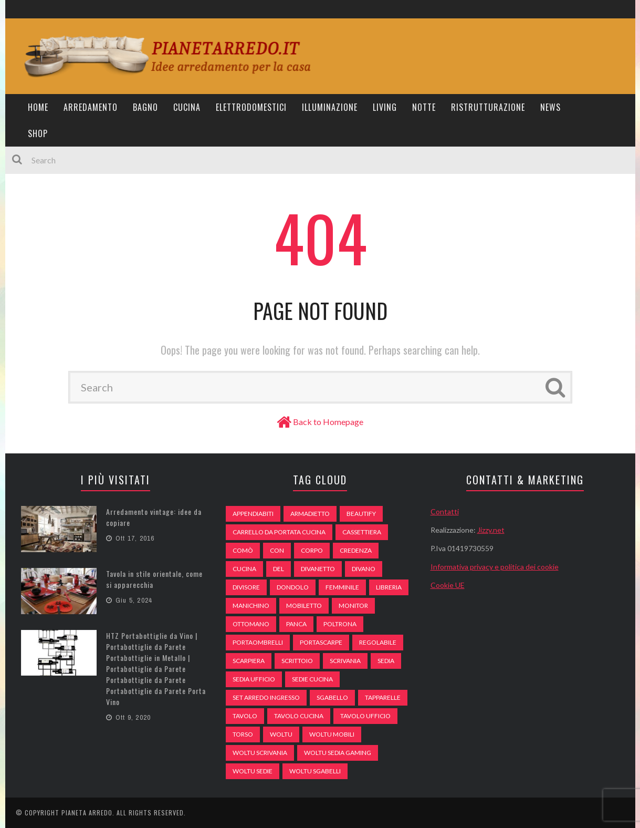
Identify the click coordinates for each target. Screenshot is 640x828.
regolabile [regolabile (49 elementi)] (377, 642)
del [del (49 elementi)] (278, 569)
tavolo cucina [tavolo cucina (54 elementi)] (298, 716)
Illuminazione (330, 107)
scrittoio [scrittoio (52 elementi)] (297, 661)
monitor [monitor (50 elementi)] (353, 605)
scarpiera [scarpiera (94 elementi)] (249, 661)
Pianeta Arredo (86, 812)
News (550, 107)
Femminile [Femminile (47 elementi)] (342, 587)
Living (385, 107)
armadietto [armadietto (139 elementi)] (310, 514)
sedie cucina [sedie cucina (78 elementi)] (312, 679)
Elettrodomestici (251, 107)
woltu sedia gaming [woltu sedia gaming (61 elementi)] (337, 753)
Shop (38, 133)
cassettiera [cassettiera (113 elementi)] (361, 532)
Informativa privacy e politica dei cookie (495, 566)
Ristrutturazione (488, 107)
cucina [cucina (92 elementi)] (244, 569)
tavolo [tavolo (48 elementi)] (245, 716)
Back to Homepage (328, 422)
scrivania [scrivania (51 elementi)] (345, 661)
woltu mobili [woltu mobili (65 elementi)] (331, 734)
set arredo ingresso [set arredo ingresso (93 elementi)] (266, 697)
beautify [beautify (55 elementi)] (361, 514)
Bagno (145, 107)
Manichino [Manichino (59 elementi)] (251, 605)
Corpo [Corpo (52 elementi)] (312, 550)
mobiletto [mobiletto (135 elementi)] (304, 605)
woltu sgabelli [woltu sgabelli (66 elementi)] (315, 771)
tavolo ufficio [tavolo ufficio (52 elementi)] (365, 716)
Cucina (187, 107)
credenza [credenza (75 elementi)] (356, 550)
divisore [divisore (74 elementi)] (246, 587)
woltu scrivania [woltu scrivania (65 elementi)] (260, 753)
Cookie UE (448, 585)
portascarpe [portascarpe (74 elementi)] (321, 642)
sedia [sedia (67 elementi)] (385, 661)
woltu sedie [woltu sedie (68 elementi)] (252, 771)
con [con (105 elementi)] (277, 550)
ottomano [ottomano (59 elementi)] (251, 624)
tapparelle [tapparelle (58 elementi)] (383, 697)
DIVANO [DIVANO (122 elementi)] (363, 569)
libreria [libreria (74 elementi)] (389, 587)
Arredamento (91, 107)
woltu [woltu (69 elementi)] (281, 734)
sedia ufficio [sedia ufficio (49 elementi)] (254, 679)
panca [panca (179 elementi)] (296, 624)
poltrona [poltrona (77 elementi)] (339, 624)
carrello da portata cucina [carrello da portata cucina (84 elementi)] (279, 532)
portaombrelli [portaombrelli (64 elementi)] (258, 642)
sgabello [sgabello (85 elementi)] (332, 697)
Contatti (445, 511)
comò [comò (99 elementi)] (243, 550)
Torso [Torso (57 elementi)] (243, 734)
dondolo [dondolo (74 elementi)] (293, 587)
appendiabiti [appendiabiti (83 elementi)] (253, 514)
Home (38, 107)
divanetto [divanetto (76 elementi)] (318, 569)
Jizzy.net (491, 529)
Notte (424, 107)
